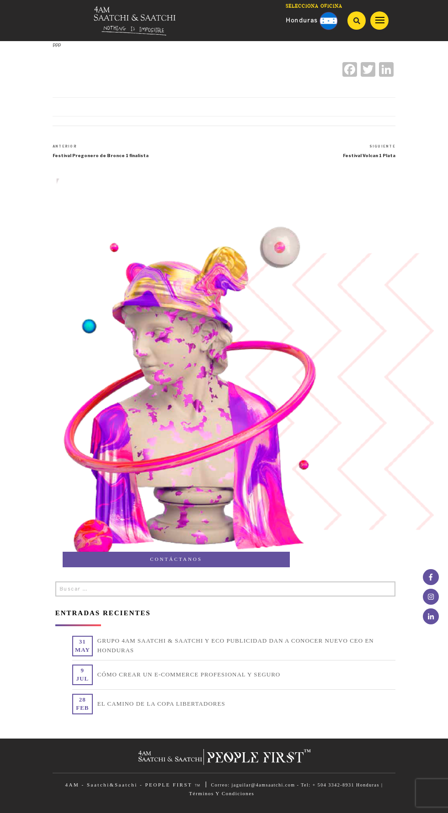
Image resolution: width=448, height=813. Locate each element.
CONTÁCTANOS (176, 559)
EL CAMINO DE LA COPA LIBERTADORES (161, 703)
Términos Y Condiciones (222, 793)
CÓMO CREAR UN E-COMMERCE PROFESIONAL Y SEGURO (188, 674)
